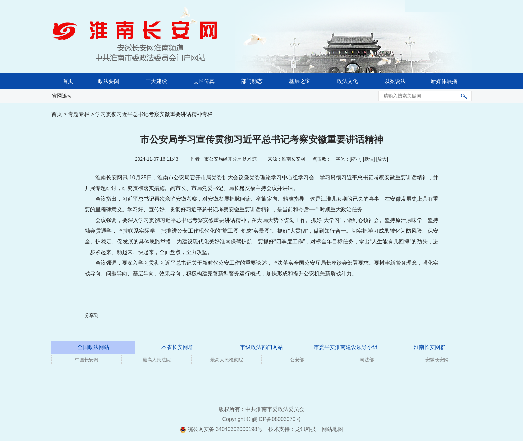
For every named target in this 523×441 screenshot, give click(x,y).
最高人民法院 (157, 359)
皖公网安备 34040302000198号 (221, 429)
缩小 (355, 159)
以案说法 (395, 81)
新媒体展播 (444, 81)
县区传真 (204, 81)
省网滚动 (62, 96)
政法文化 (347, 81)
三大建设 (156, 81)
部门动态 (252, 81)
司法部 (367, 359)
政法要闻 (108, 81)
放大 (382, 159)
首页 (68, 81)
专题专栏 (78, 114)
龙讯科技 (305, 429)
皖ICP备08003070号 (276, 419)
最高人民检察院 (226, 359)
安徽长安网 (437, 359)
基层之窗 (299, 81)
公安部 (297, 359)
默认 (369, 159)
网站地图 (332, 429)
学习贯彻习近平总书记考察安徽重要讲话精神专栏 (154, 114)
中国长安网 (86, 359)
